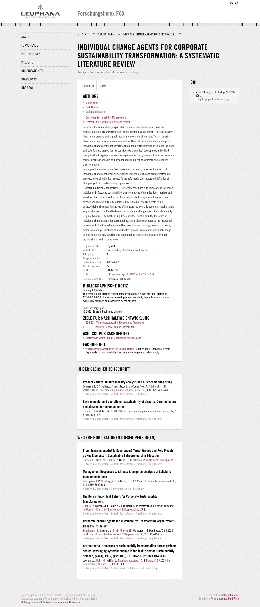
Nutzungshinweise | (31, 602)
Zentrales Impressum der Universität (61, 602)
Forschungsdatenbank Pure (224, 598)
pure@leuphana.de (229, 595)
